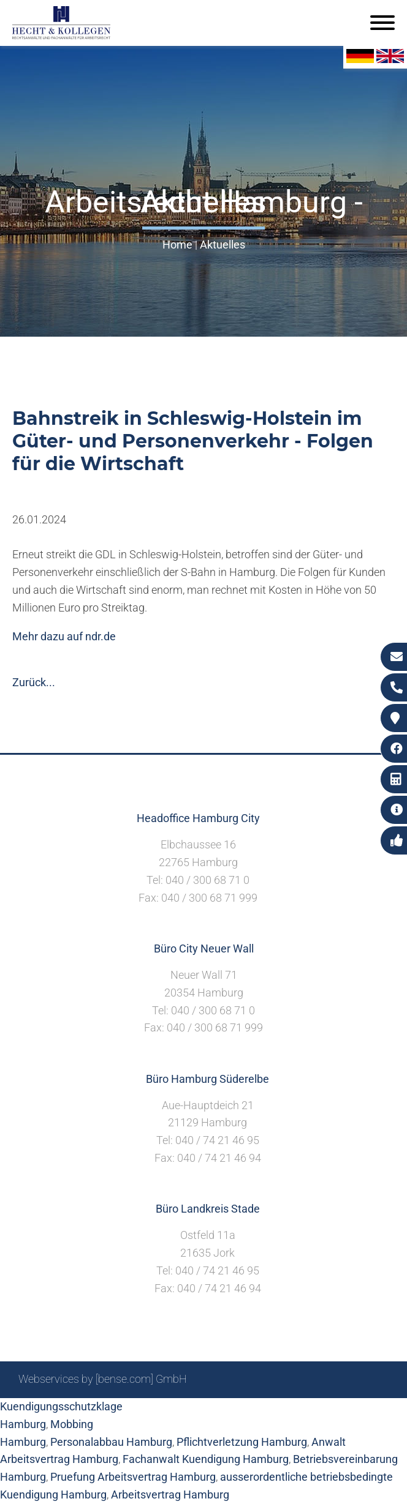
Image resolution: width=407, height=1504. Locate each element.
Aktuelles (222, 244)
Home (177, 244)
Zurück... (33, 682)
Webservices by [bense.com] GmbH (102, 1378)
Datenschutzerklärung (335, 1411)
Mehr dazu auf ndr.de (64, 636)
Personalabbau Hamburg (111, 1441)
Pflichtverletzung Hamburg (242, 1441)
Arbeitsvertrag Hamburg (170, 1494)
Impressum (247, 1411)
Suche (197, 1411)
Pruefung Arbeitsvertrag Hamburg (133, 1476)
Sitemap (154, 1411)
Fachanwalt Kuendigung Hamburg (206, 1459)
